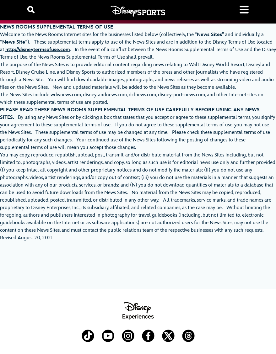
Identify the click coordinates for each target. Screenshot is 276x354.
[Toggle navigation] (244, 10)
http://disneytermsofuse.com (37, 50)
